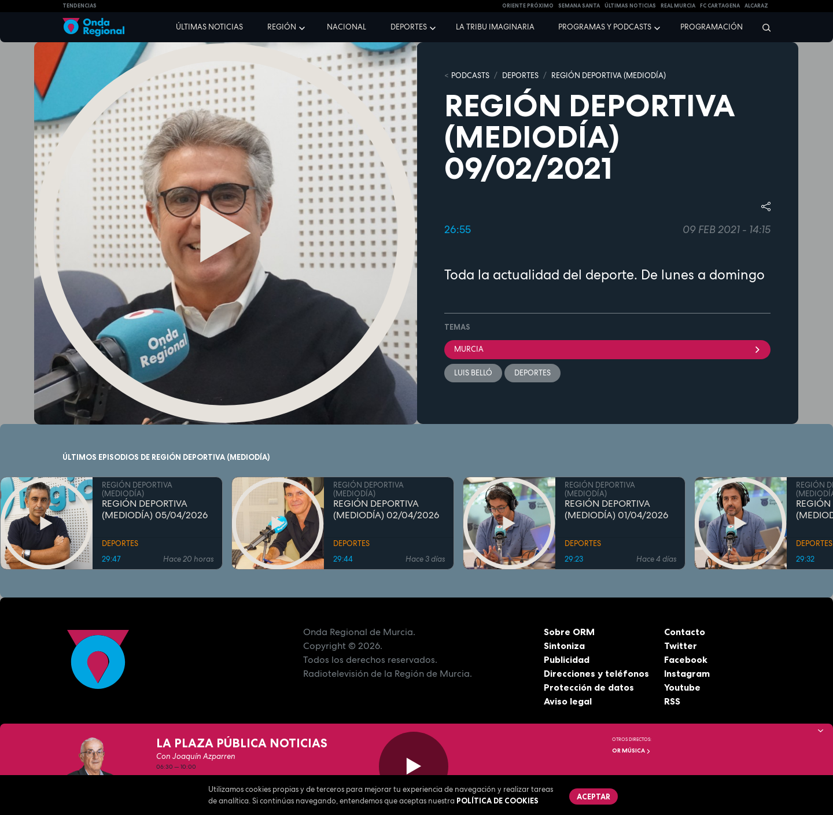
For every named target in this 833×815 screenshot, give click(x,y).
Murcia (607, 349)
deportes (532, 373)
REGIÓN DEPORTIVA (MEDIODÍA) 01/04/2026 (616, 509)
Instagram (687, 673)
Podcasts (470, 75)
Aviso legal (568, 701)
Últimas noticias (209, 27)
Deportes (408, 27)
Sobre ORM (569, 631)
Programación (711, 27)
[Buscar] (763, 27)
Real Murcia (678, 5)
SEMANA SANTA (579, 5)
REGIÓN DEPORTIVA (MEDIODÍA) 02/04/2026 (386, 509)
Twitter (680, 645)
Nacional (346, 27)
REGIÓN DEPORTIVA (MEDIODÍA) (608, 75)
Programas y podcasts (604, 27)
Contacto (684, 631)
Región (281, 27)
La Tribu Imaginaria (495, 27)
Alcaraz (756, 5)
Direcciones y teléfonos (596, 673)
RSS (672, 701)
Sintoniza (564, 645)
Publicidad (566, 659)
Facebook (685, 659)
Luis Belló (473, 373)
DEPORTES (520, 75)
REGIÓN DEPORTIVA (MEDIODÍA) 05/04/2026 (155, 509)
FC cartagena (720, 5)
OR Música (631, 750)
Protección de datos (589, 687)
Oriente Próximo (528, 5)
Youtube (682, 687)
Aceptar (593, 796)
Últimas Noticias (630, 5)
